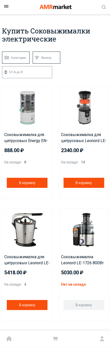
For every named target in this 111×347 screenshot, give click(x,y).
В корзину (27, 183)
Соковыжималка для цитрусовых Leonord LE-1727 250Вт (27, 260)
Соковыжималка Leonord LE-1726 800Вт (82, 259)
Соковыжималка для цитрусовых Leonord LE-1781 (83, 138)
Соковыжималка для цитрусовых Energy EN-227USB (26, 138)
